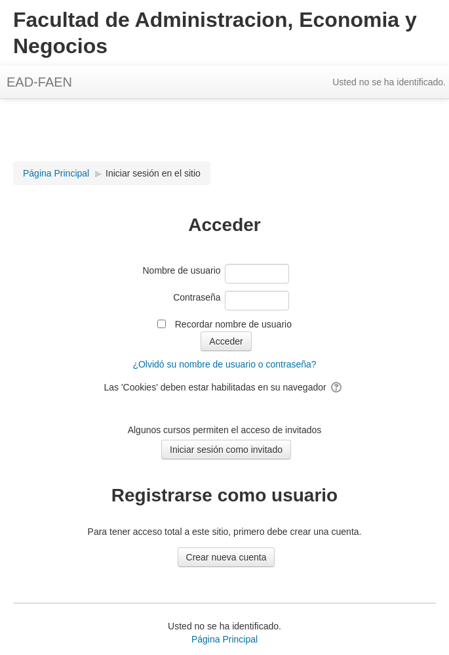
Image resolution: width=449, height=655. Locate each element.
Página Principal (224, 639)
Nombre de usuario (181, 270)
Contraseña (196, 297)
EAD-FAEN (39, 82)
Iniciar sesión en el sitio (153, 173)
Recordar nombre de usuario (233, 324)
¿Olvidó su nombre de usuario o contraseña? (224, 364)
